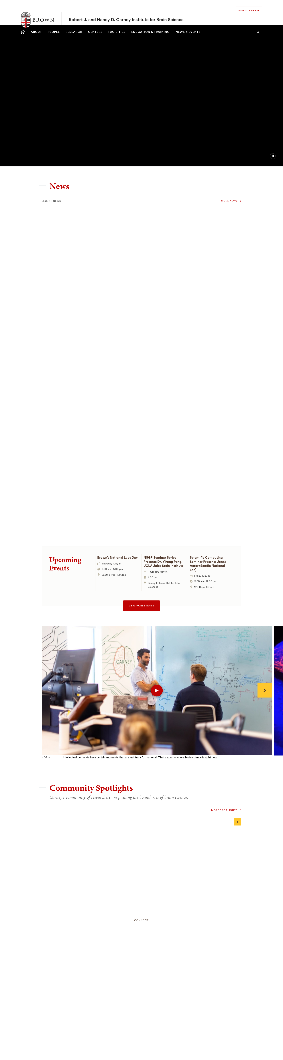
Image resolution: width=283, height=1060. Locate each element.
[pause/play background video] (273, 156)
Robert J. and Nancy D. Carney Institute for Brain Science (126, 12)
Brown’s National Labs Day (117, 557)
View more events (141, 605)
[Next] (265, 690)
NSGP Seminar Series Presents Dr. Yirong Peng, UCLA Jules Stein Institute (164, 561)
